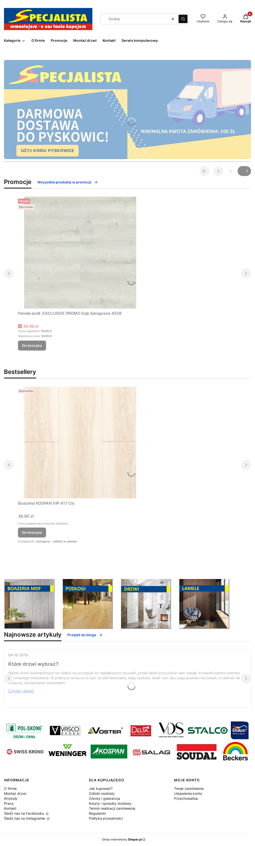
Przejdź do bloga (85, 635)
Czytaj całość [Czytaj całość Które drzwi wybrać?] (21, 690)
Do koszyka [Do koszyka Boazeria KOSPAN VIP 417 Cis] (32, 532)
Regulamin (97, 813)
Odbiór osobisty (102, 793)
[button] (183, 19)
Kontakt (10, 808)
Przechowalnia (186, 798)
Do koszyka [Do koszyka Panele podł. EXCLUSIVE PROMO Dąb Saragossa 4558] (32, 345)
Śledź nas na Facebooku (24, 813)
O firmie (10, 788)
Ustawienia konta (188, 793)
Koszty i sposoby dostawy (110, 803)
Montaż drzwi (15, 793)
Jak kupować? (101, 788)
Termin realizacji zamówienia (112, 808)
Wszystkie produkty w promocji (67, 182)
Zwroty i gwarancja (104, 798)
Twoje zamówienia (189, 788)
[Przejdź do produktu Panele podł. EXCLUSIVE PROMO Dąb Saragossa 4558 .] (80, 253)
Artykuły (10, 798)
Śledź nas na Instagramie (25, 818)
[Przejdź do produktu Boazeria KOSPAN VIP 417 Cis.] (80, 442)
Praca (8, 803)
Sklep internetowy (122, 839)
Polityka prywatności (106, 818)
